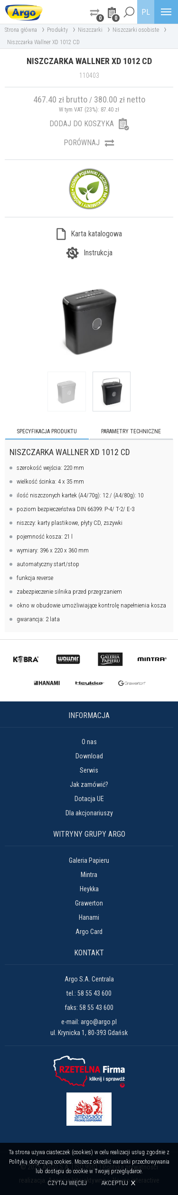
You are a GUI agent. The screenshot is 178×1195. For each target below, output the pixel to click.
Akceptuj (114, 1182)
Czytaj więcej (67, 1183)
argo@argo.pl (99, 1022)
